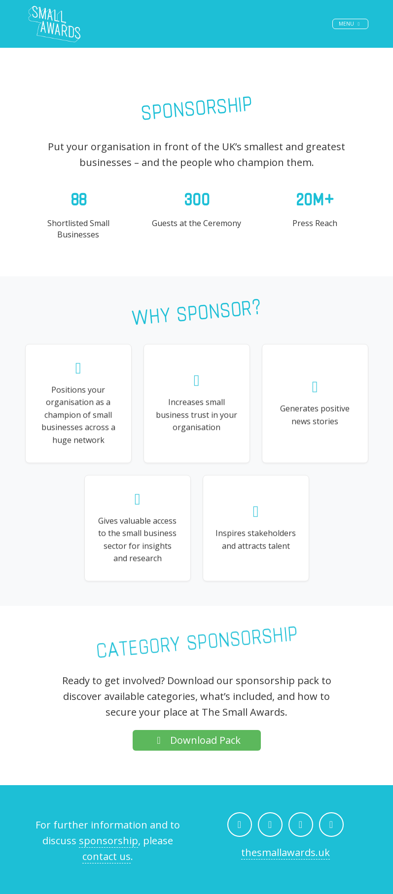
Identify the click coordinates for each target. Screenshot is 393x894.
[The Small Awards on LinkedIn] (300, 824)
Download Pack (197, 740)
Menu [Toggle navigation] (353, 31)
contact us (106, 856)
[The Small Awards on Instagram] (270, 824)
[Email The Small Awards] (331, 824)
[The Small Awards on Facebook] (239, 824)
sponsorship (108, 840)
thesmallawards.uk (285, 852)
